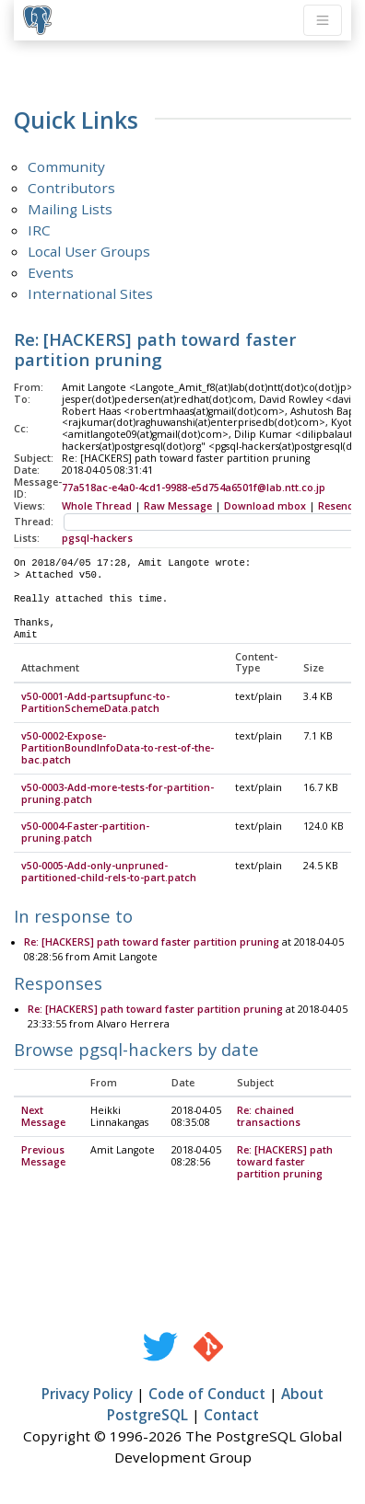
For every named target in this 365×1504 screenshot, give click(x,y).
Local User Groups (89, 251)
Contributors (71, 187)
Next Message (43, 1117)
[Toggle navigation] (322, 20)
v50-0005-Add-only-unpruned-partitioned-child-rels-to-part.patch (108, 872)
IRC (39, 230)
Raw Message (178, 505)
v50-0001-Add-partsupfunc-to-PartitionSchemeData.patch (95, 703)
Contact (231, 1415)
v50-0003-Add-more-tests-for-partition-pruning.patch (117, 794)
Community (66, 166)
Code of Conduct (206, 1394)
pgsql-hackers (97, 538)
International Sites (90, 293)
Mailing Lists (70, 209)
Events (51, 272)
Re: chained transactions (268, 1117)
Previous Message (43, 1156)
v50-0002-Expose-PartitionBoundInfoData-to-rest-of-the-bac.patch (117, 748)
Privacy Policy (87, 1394)
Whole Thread (97, 505)
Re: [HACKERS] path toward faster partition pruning (151, 942)
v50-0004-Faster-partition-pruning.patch (85, 833)
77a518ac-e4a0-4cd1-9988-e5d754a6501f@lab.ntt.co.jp (193, 487)
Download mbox (265, 505)
